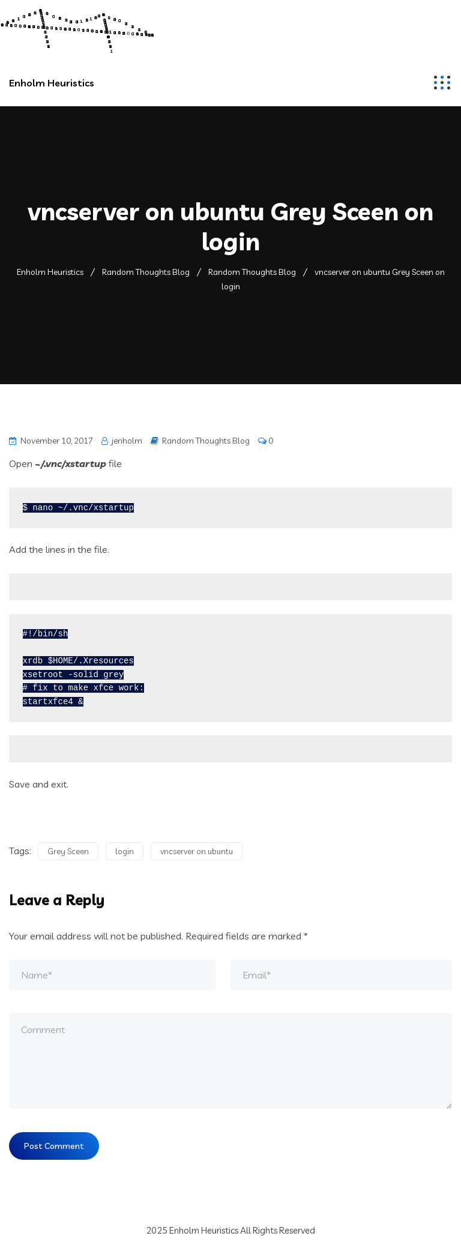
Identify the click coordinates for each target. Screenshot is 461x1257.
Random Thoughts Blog (206, 440)
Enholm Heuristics (51, 83)
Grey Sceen (68, 855)
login (124, 855)
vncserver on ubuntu (196, 855)
